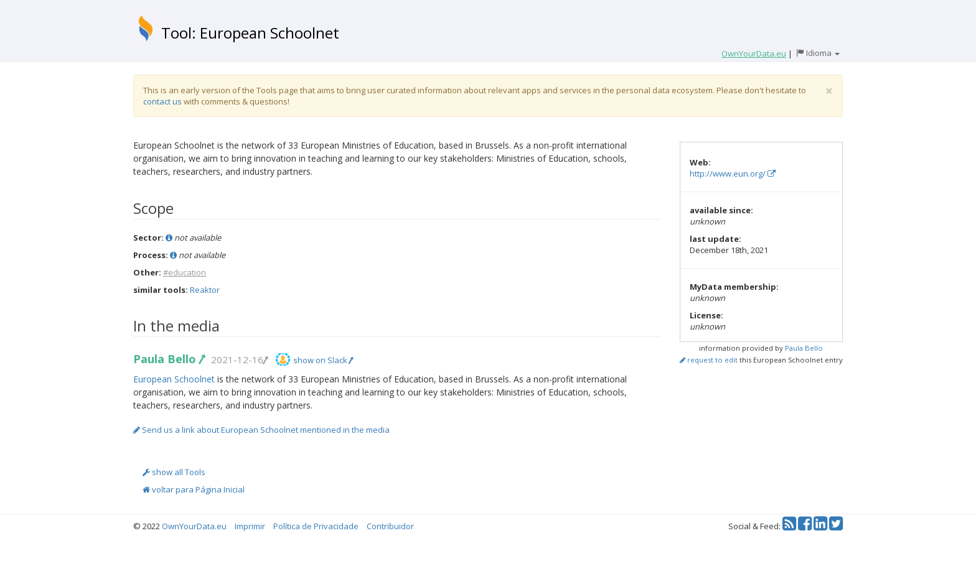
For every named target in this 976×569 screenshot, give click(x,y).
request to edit (709, 359)
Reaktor (205, 289)
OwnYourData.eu (194, 526)
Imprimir (250, 526)
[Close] (829, 91)
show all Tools (174, 472)
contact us (162, 101)
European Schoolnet (174, 379)
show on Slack (323, 360)
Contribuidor (390, 526)
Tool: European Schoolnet (250, 32)
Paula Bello (168, 358)
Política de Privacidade (316, 526)
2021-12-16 (239, 359)
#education (184, 272)
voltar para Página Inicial (194, 489)
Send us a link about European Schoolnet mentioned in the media (261, 429)
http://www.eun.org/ (733, 173)
